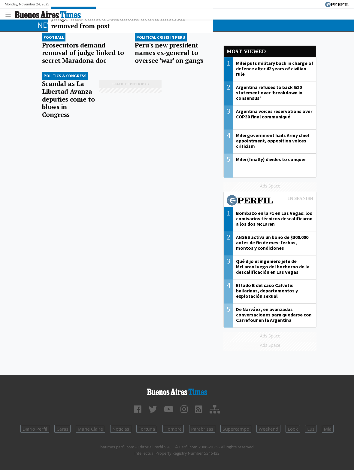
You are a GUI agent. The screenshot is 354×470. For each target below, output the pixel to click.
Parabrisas (202, 429)
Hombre (173, 429)
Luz (310, 429)
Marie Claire (90, 429)
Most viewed (246, 51)
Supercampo (235, 429)
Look (293, 429)
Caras (62, 429)
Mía (328, 429)
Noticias (120, 429)
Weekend (268, 429)
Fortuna (146, 429)
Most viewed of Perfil (270, 201)
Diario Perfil (35, 429)
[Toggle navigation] (10, 14)
